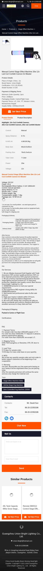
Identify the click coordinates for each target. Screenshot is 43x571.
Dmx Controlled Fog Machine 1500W (16, 389)
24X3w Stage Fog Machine (13, 385)
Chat (36, 6)
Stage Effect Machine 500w (13, 381)
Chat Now (21, 425)
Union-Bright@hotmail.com (12, 2)
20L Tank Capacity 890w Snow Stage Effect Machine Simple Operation (10, 507)
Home (4, 29)
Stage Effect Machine (25, 29)
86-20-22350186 (34, 2)
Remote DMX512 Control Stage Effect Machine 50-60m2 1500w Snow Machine (31, 507)
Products (12, 29)
